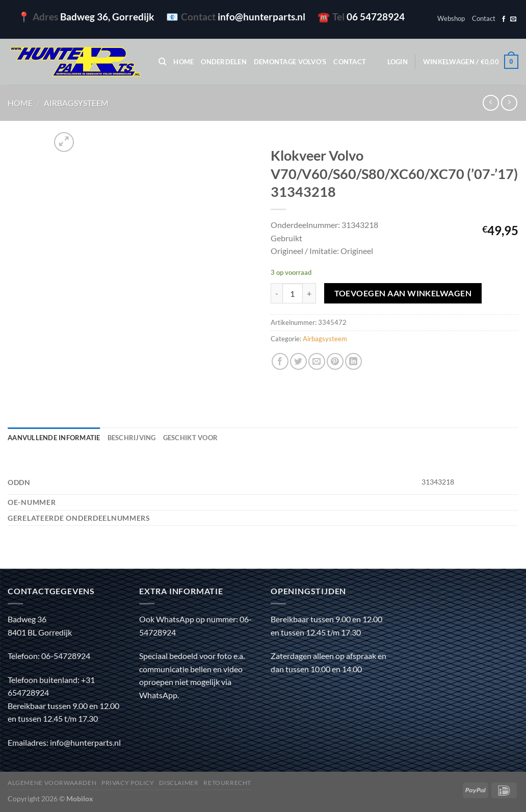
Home (183, 62)
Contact (483, 18)
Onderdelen (224, 62)
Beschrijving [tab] (132, 438)
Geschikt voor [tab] (190, 438)
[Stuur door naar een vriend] (316, 361)
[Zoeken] (162, 61)
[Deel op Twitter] (298, 361)
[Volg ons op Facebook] (504, 19)
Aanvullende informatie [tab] (54, 438)
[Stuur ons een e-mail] (513, 19)
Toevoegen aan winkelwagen (403, 293)
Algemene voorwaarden (52, 782)
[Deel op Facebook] (280, 361)
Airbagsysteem (76, 103)
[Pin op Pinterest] (335, 361)
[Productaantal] (292, 293)
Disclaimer (178, 782)
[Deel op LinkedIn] (353, 361)
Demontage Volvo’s (290, 62)
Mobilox (79, 798)
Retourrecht (227, 782)
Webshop (451, 18)
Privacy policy (127, 782)
